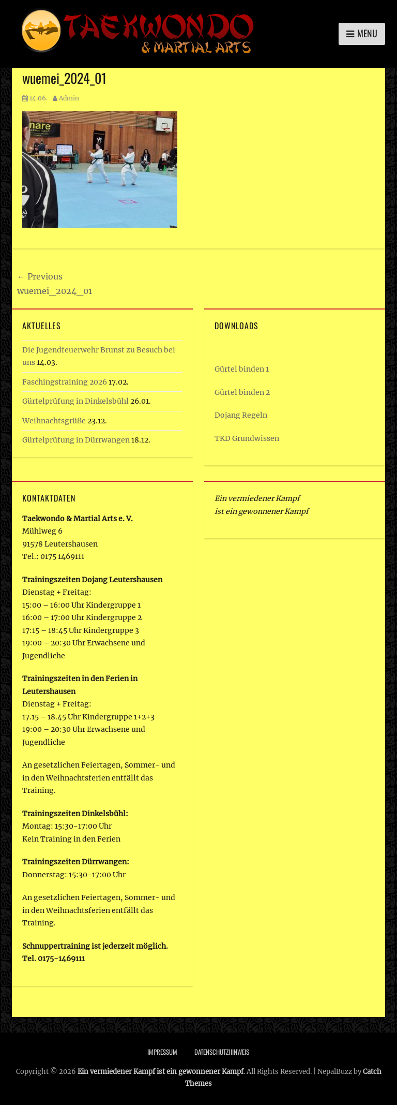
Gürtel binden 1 (242, 369)
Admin (69, 98)
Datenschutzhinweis (221, 1052)
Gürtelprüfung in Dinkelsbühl (75, 401)
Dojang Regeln (241, 415)
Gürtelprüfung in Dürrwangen (76, 440)
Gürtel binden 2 (242, 392)
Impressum (162, 1052)
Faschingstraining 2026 (64, 382)
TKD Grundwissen (247, 438)
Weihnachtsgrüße (54, 420)
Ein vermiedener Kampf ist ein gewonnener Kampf (160, 1071)
